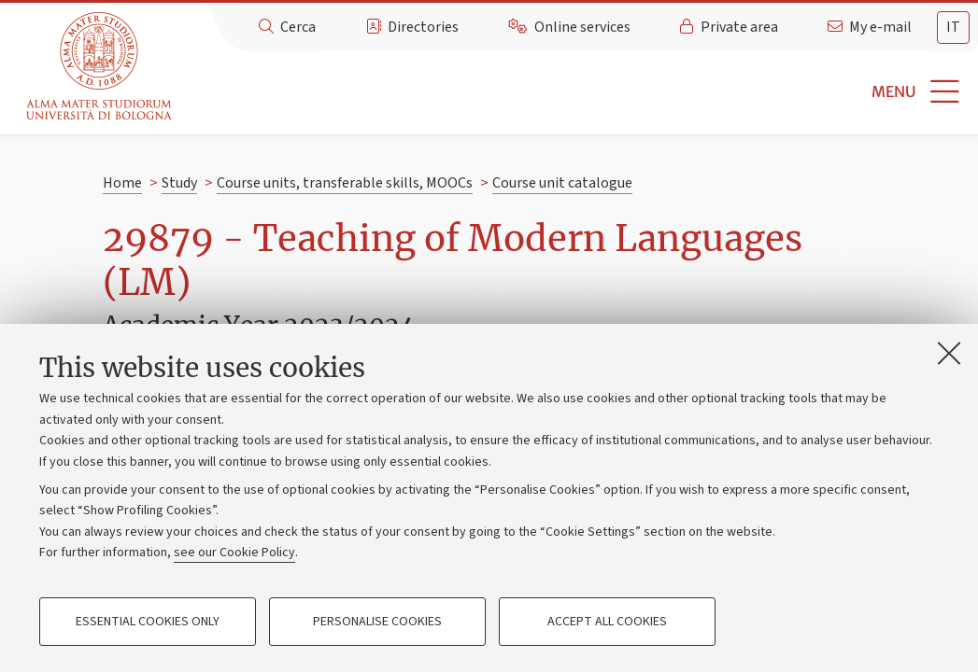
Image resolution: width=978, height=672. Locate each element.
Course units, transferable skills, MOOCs (345, 183)
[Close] (949, 353)
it (953, 27)
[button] (577, 92)
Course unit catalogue (562, 183)
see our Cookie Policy (234, 552)
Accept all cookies (607, 621)
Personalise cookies (377, 621)
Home (122, 183)
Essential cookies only (148, 621)
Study (179, 183)
